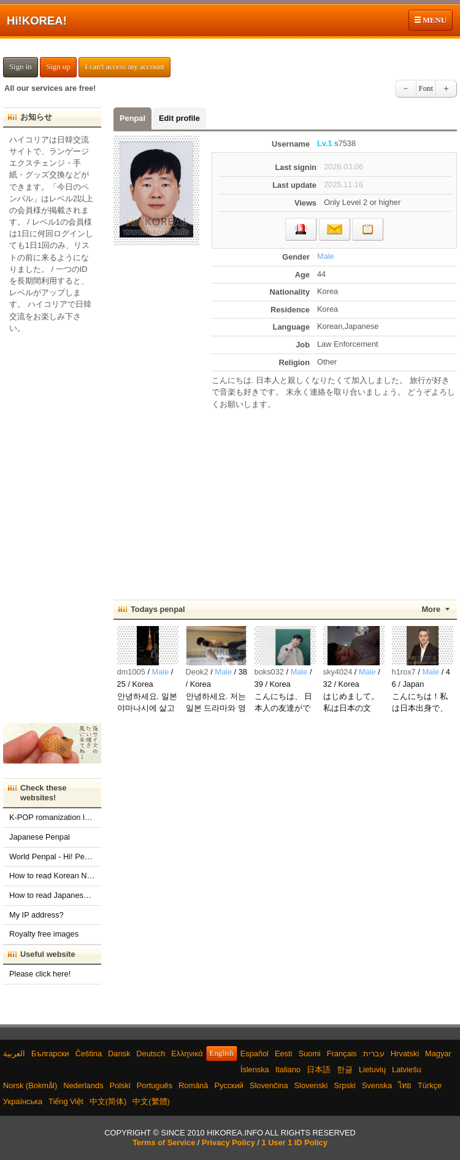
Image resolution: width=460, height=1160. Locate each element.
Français (342, 1053)
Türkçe (430, 1085)
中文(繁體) (151, 1101)
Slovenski (311, 1085)
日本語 (319, 1069)
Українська (22, 1101)
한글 (345, 1069)
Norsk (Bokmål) (30, 1085)
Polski (120, 1085)
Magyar (438, 1053)
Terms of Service (163, 1142)
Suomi (309, 1053)
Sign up (58, 67)
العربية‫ (14, 1053)
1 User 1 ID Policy (294, 1142)
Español (254, 1053)
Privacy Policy (228, 1142)
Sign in (20, 67)
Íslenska (254, 1069)
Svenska (377, 1085)
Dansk (119, 1053)
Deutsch (150, 1053)
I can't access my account (124, 67)
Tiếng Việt (65, 1101)
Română (193, 1085)
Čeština (88, 1053)
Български (50, 1053)
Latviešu (406, 1069)
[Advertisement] (334, 499)
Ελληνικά (186, 1053)
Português (154, 1085)
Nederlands (83, 1085)
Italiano (288, 1069)
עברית (374, 1053)
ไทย (405, 1085)
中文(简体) (108, 1101)
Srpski (345, 1085)
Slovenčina (269, 1085)
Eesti (283, 1053)
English (222, 1053)
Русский (228, 1085)
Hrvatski (405, 1053)
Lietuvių (372, 1069)
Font (426, 88)
